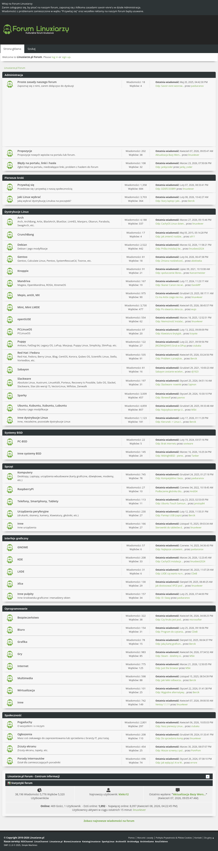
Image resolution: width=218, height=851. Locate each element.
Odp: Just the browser (167, 668)
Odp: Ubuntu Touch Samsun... (171, 503)
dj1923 (194, 371)
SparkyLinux (108, 841)
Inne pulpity (25, 594)
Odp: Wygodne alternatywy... (171, 692)
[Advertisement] (109, 118)
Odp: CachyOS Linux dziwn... (171, 223)
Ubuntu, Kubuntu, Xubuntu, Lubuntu (42, 405)
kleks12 (124, 794)
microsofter (196, 619)
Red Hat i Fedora (28, 352)
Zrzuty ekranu (26, 746)
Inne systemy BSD (29, 453)
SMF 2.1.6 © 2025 (12, 845)
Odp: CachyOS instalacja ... (169, 561)
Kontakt (198, 837)
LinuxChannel (41, 841)
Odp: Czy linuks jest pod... (169, 619)
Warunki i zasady (145, 837)
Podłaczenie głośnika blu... (169, 491)
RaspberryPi (25, 489)
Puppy (21, 341)
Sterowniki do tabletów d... (170, 527)
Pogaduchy (24, 722)
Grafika (22, 642)
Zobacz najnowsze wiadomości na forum (109, 821)
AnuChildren (161, 841)
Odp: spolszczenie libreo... (169, 273)
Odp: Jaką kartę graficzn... (169, 643)
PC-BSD (22, 441)
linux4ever (193, 154)
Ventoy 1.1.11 (163, 704)
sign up (66, 57)
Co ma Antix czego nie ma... (170, 297)
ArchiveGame (147, 841)
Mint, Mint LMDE (28, 307)
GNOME (22, 547)
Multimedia (25, 678)
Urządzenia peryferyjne (33, 511)
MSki (193, 409)
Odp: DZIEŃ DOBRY (166, 188)
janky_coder (186, 167)
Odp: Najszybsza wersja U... (170, 409)
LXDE (20, 571)
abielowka (196, 260)
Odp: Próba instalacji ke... (169, 248)
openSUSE (24, 319)
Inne (20, 523)
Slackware (24, 378)
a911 (192, 236)
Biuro (21, 629)
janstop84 (199, 503)
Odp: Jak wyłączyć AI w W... (170, 762)
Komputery (24, 472)
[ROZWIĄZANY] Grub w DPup (171, 345)
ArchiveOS (121, 841)
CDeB (194, 573)
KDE (20, 559)
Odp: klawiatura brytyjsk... (169, 333)
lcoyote (193, 333)
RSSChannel (27, 841)
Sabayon (23, 369)
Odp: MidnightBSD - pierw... (170, 455)
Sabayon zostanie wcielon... (170, 371)
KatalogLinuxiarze (91, 841)
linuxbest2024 (196, 248)
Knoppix (22, 271)
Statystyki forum (20, 783)
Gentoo (22, 257)
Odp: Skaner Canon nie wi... (170, 285)
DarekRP (196, 285)
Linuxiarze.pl (56, 841)
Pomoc (131, 837)
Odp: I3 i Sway (163, 597)
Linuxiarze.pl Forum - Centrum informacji (34, 776)
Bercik (191, 201)
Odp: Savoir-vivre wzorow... (170, 86)
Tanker (195, 455)
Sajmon (192, 384)
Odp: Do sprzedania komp (169, 738)
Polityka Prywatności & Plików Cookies (174, 837)
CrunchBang (25, 234)
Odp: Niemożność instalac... (170, 321)
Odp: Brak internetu (166, 443)
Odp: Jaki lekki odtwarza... (169, 680)
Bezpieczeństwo (28, 617)
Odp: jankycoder (164, 167)
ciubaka (197, 345)
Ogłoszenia (24, 734)
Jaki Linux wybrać (29, 197)
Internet (22, 666)
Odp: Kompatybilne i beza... (170, 478)
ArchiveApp (133, 841)
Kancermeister (197, 273)
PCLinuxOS (24, 329)
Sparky (22, 395)
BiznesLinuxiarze (72, 841)
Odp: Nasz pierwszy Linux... (170, 726)
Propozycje (24, 151)
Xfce (20, 583)
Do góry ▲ (209, 837)
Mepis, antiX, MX (28, 295)
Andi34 (194, 491)
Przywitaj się (25, 185)
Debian (22, 244)
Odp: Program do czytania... (170, 631)
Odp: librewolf (163, 397)
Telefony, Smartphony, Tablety (37, 501)
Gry (19, 654)
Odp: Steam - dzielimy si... (169, 656)
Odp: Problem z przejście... (170, 358)
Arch (20, 217)
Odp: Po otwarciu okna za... (170, 309)
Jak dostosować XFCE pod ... (170, 585)
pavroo (181, 397)
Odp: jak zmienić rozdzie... (169, 236)
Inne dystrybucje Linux (32, 417)
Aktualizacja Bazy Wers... (168, 154)
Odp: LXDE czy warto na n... (170, 573)
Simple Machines (29, 845)
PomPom (196, 750)
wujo (193, 309)
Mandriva (23, 281)
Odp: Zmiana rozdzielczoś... (170, 260)
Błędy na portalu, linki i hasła (36, 163)
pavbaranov (197, 86)
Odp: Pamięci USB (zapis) (169, 515)
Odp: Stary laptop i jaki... (168, 201)
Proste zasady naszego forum (37, 82)
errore (193, 762)
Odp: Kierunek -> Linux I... (169, 421)
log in (55, 57)
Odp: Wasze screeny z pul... (170, 750)
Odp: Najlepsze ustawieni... (170, 549)
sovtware (188, 443)
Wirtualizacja (26, 690)
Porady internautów (30, 758)
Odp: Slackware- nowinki (169, 384)
